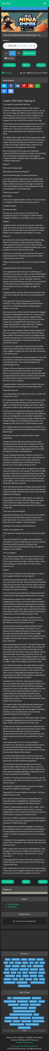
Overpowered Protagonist (21, 998)
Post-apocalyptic (38, 1021)
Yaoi (36, 963)
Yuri (19, 972)
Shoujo (15, 979)
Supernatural (24, 969)
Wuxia (42, 969)
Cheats (36, 1014)
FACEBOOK (12, 907)
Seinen (13, 972)
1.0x (12, 53)
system (42, 979)
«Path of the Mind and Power (14, 35)
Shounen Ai (33, 972)
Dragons (41, 1001)
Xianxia (8, 966)
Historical (33, 976)
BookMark (7, 73)
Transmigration (22, 982)
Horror (25, 972)
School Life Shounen (37, 982)
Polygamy (8, 1021)
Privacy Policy (18, 1046)
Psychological (10, 976)
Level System (36, 998)
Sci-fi (31, 963)
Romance (40, 959)
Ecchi (11, 963)
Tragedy (25, 976)
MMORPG (32, 1008)
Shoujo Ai (28, 979)
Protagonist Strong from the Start (21, 1014)
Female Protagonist (11, 1018)
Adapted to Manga (24, 1027)
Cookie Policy (28, 1042)
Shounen (42, 972)
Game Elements (22, 1001)
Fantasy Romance (24, 986)
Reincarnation (26, 1021)
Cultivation (33, 1001)
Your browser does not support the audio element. (20, 46)
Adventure (15, 966)
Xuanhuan (32, 959)
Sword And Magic (37, 1018)
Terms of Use (31, 1046)
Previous (9, 65)
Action (42, 963)
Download (29, 53)
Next (41, 65)
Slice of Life (14, 969)
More (24, 1031)
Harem (7, 959)
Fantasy (24, 959)
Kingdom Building (9, 1001)
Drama (19, 976)
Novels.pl (6, 3)
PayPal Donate (13, 904)
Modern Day (24, 1004)
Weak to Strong (25, 1018)
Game (21, 979)
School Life (33, 969)
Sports (41, 976)
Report (26, 65)
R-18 (9, 998)
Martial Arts (15, 959)
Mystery (6, 972)
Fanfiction (7, 979)
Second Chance (35, 1004)
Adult (6, 963)
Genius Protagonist (32, 1024)
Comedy (18, 963)
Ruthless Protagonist (17, 1024)
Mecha (23, 966)
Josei (29, 966)
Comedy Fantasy (9, 982)
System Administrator (20, 1008)
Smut (6, 969)
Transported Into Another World (24, 1011)
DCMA (18, 1042)
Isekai (36, 979)
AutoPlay (9, 58)
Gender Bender (38, 966)
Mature (25, 963)
